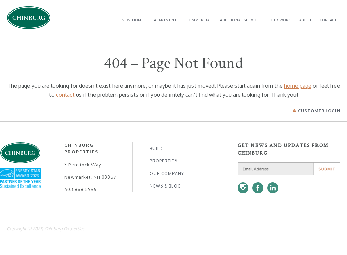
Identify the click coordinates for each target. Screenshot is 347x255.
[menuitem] (134, 20)
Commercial (199, 20)
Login (316, 110)
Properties (163, 160)
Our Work (280, 20)
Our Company (167, 173)
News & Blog (165, 186)
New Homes (134, 20)
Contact (328, 20)
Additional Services (241, 20)
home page (297, 85)
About (305, 20)
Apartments (166, 20)
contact (65, 94)
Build (156, 148)
